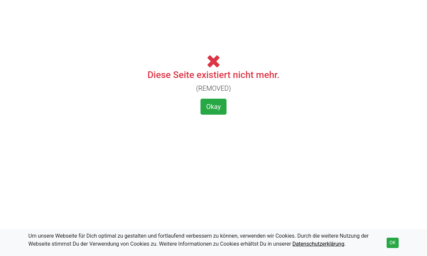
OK (393, 242)
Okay (213, 107)
